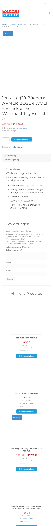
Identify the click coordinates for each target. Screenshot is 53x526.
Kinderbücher (16, 25)
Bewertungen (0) (11, 155)
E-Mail (8, 265)
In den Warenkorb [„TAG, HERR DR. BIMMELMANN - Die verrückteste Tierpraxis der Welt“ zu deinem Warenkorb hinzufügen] (26, 522)
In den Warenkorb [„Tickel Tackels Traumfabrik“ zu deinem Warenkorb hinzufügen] (26, 406)
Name (8, 258)
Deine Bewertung (14, 242)
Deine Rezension (14, 245)
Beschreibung (10, 151)
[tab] (26, 151)
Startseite (6, 25)
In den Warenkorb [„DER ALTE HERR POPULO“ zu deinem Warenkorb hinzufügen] (26, 351)
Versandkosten (21, 123)
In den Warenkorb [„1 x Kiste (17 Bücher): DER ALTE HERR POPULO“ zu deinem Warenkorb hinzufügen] (26, 464)
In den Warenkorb (21, 134)
